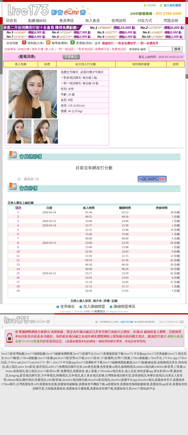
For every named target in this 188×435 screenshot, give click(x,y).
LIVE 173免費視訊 (94, 311)
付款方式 (145, 21)
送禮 (47, 64)
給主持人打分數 (86, 64)
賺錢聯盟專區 (124, 306)
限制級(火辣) (36, 43)
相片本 (97, 301)
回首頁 (11, 21)
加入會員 (92, 21)
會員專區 (66, 21)
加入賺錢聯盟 (94, 306)
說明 (176, 64)
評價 (107, 301)
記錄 (115, 301)
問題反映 (171, 21)
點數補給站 (37, 21)
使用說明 (118, 21)
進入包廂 (20, 64)
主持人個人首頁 (80, 301)
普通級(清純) (84, 43)
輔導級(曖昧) (60, 43)
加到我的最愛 (141, 64)
